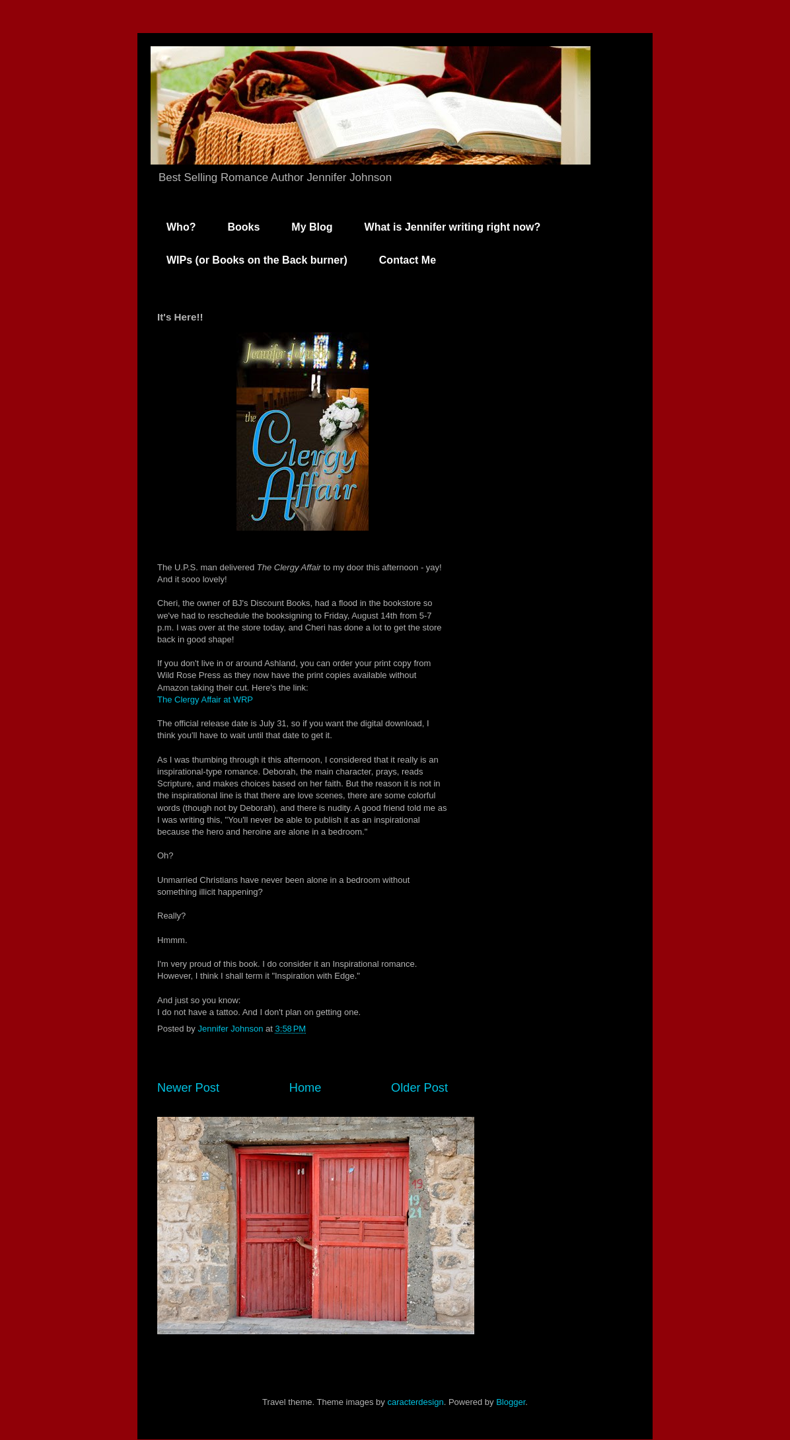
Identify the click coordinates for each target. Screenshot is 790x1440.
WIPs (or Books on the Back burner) (256, 260)
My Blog (311, 227)
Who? (181, 227)
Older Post (419, 1087)
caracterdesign (415, 1402)
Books (243, 227)
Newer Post (188, 1087)
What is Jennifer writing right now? (453, 227)
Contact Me (407, 260)
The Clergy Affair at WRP (205, 699)
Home (305, 1087)
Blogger (510, 1402)
